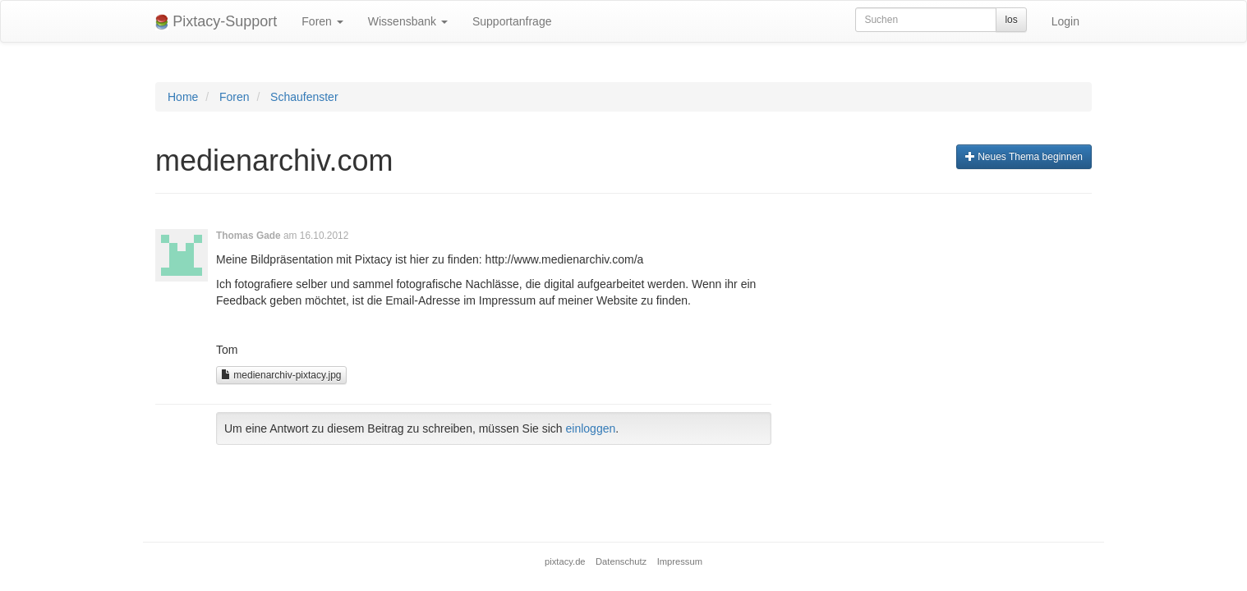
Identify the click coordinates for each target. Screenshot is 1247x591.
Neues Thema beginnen (1024, 157)
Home (183, 96)
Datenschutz (621, 561)
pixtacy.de (565, 561)
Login (1065, 21)
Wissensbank (408, 21)
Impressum (679, 561)
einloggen (591, 428)
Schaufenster (304, 96)
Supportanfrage (512, 21)
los (1011, 19)
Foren (322, 21)
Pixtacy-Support (216, 21)
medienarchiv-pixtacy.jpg (281, 375)
